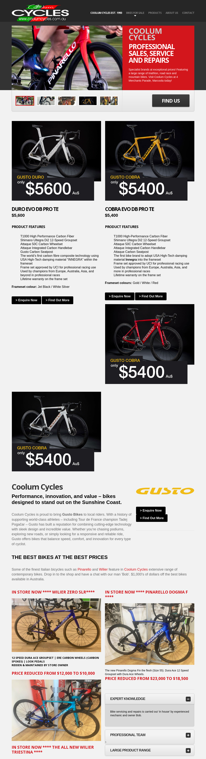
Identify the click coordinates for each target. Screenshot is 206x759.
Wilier (103, 569)
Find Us (171, 100)
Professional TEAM (127, 735)
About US (172, 13)
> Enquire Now (26, 300)
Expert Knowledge (127, 699)
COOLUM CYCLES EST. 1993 (106, 13)
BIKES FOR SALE (135, 13)
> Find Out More (57, 300)
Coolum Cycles (136, 569)
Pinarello (84, 569)
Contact (188, 13)
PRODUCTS (154, 13)
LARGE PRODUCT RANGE (130, 750)
